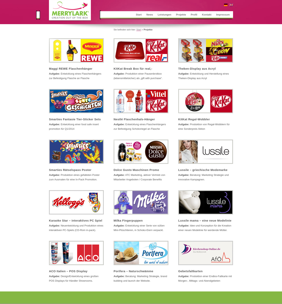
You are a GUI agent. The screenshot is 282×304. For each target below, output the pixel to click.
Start (138, 29)
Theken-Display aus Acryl (197, 68)
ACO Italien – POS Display (68, 271)
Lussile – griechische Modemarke (203, 170)
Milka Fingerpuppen (128, 220)
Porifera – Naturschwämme (133, 271)
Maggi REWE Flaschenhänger (70, 68)
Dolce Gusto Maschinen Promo (136, 170)
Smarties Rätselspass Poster (70, 170)
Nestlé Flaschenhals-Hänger (134, 119)
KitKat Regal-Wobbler (194, 119)
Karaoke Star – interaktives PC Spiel (75, 220)
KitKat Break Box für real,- (133, 68)
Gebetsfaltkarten (190, 271)
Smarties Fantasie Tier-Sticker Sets (75, 119)
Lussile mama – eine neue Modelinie (204, 220)
